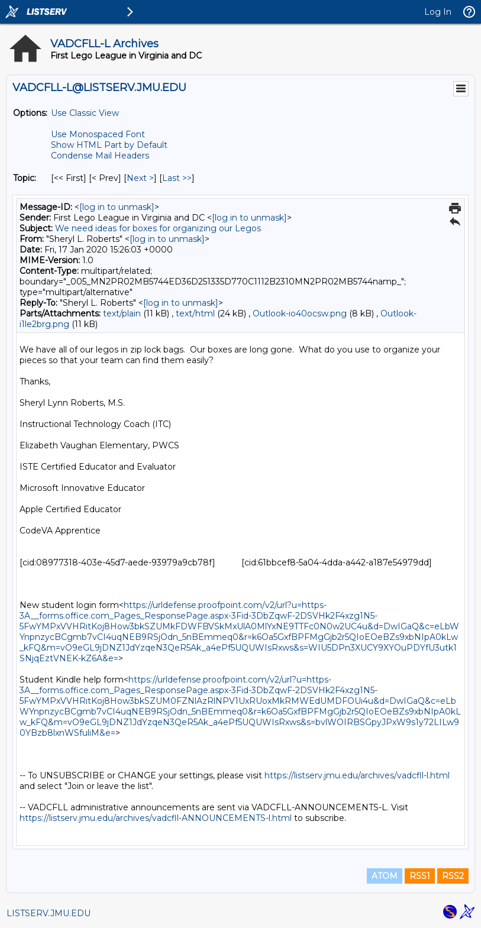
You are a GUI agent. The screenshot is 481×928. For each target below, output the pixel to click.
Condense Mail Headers (100, 155)
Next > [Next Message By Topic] (140, 178)
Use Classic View (85, 113)
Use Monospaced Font (98, 134)
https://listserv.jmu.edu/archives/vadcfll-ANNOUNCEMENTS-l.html (156, 818)
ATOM (385, 876)
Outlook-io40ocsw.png (300, 313)
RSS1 (419, 876)
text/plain (122, 313)
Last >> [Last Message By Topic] (177, 178)
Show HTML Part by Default (109, 145)
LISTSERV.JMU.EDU (49, 913)
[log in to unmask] (116, 207)
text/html (195, 313)
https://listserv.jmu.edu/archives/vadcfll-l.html (357, 775)
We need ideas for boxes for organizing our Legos (158, 228)
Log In (437, 12)
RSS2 (453, 876)
